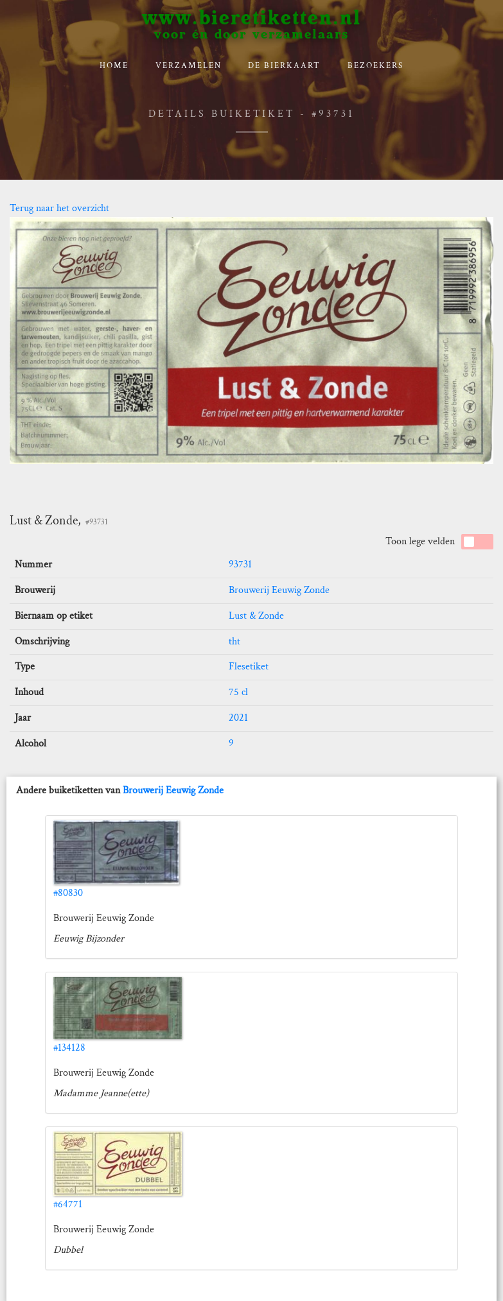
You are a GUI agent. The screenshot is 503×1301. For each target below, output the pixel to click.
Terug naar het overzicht (59, 208)
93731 (240, 564)
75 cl (238, 692)
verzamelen (188, 65)
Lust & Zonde (256, 616)
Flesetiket (249, 666)
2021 (238, 718)
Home (114, 65)
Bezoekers (375, 65)
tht (234, 641)
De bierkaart (284, 65)
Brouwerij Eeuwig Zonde (279, 590)
